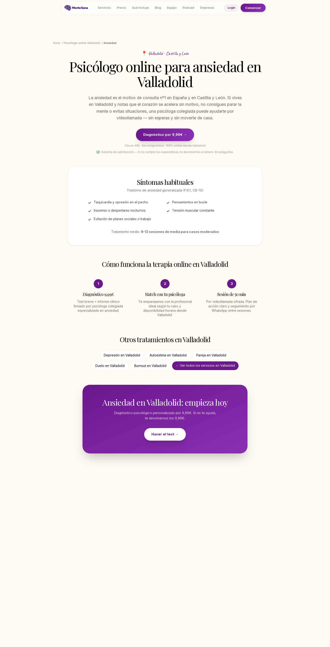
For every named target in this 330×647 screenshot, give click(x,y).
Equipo (172, 7)
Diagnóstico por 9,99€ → (165, 134)
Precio (121, 7)
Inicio (56, 43)
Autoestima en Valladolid (168, 355)
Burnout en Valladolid (150, 366)
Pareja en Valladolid (211, 355)
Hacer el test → (165, 434)
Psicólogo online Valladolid (82, 43)
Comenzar (253, 7)
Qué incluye (140, 7)
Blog (158, 7)
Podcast (188, 7)
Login (231, 7)
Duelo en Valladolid (110, 366)
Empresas (207, 7)
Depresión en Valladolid (122, 355)
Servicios (104, 7)
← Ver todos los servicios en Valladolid (205, 365)
